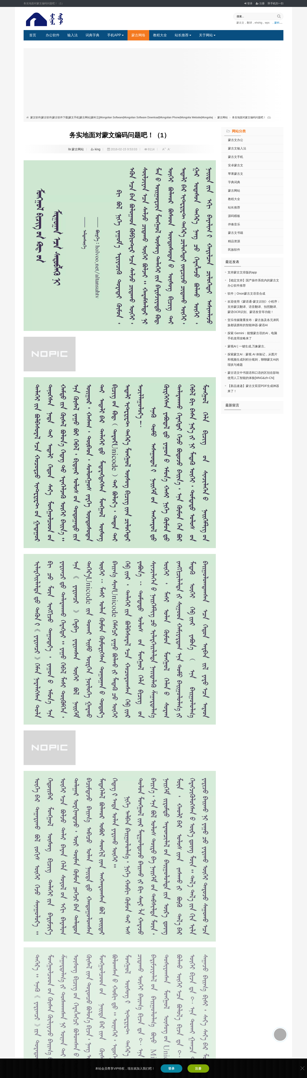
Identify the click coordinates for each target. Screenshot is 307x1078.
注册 (260, 3)
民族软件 (234, 249)
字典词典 (234, 182)
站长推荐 (183, 35)
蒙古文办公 (235, 140)
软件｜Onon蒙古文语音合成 (246, 293)
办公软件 (53, 35)
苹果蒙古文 (235, 173)
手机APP (115, 35)
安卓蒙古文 (235, 165)
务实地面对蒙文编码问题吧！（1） (252, 117)
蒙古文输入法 (237, 148)
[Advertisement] (153, 83)
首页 (32, 35)
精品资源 (234, 241)
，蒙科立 (277, 22)
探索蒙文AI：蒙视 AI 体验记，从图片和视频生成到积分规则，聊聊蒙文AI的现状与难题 (253, 359)
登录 (248, 3)
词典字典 (92, 35)
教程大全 (160, 35)
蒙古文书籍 (235, 232)
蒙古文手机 (235, 157)
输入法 (72, 35)
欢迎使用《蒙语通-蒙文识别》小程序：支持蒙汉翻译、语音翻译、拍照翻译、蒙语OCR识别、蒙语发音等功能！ (254, 307)
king (97, 149)
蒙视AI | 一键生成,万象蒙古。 (247, 346)
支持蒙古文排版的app (242, 272)
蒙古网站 (222, 117)
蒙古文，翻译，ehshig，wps (253, 22)
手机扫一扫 (275, 3)
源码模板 (234, 216)
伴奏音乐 (234, 224)
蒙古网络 (138, 35)
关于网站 (207, 35)
